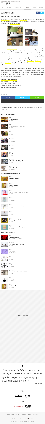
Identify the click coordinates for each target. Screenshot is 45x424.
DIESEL (23, 68)
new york (5, 94)
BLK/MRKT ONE (5, 19)
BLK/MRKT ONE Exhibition (9, 79)
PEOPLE (9, 8)
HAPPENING (18, 8)
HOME (8, 414)
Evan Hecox (8, 62)
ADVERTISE (18, 414)
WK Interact (38, 61)
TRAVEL (41, 8)
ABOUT (12, 414)
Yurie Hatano (17, 16)
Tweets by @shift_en (22, 315)
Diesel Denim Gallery (15, 23)
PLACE (34, 8)
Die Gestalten (23, 19)
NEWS (3, 8)
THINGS (27, 8)
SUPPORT (24, 414)
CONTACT (35, 414)
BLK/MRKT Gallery (12, 49)
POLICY (30, 414)
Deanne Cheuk (30, 61)
